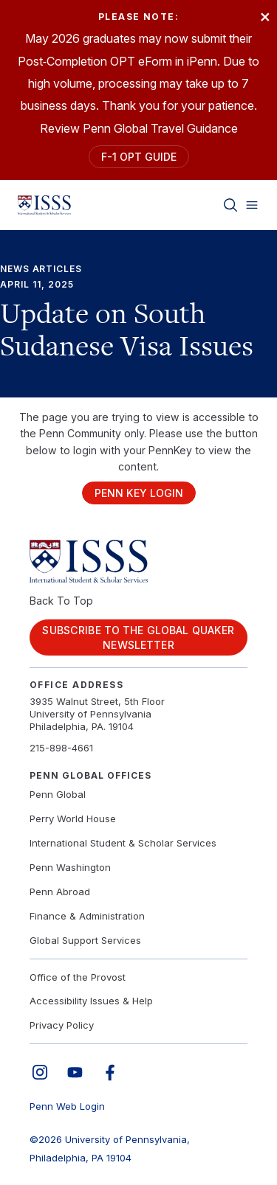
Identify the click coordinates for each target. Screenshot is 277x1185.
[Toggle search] (230, 205)
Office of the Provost (78, 977)
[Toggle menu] (251, 205)
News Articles (41, 268)
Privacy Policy (62, 1025)
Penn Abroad (60, 891)
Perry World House (73, 818)
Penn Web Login (67, 1106)
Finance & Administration (87, 916)
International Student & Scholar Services (123, 843)
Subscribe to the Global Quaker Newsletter (138, 637)
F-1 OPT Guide (139, 156)
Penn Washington (70, 867)
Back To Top (61, 600)
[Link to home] (44, 205)
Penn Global (58, 794)
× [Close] (265, 16)
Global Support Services (85, 940)
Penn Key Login (139, 493)
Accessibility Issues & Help (91, 1001)
